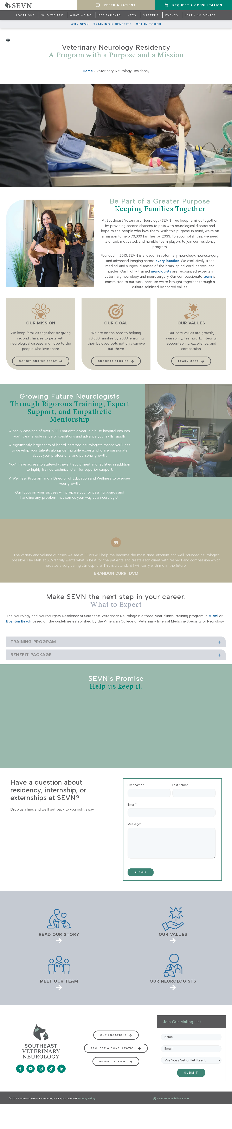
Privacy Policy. (87, 1098)
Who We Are (52, 15)
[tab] (116, 653)
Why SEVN (80, 24)
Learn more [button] (191, 368)
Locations (25, 15)
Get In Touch (148, 24)
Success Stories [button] (116, 368)
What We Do (81, 15)
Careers (151, 15)
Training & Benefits (112, 24)
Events (171, 15)
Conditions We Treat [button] (41, 368)
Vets (132, 15)
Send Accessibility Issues (171, 1098)
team (207, 276)
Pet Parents (109, 15)
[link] (59, 924)
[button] (116, 653)
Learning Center (200, 15)
